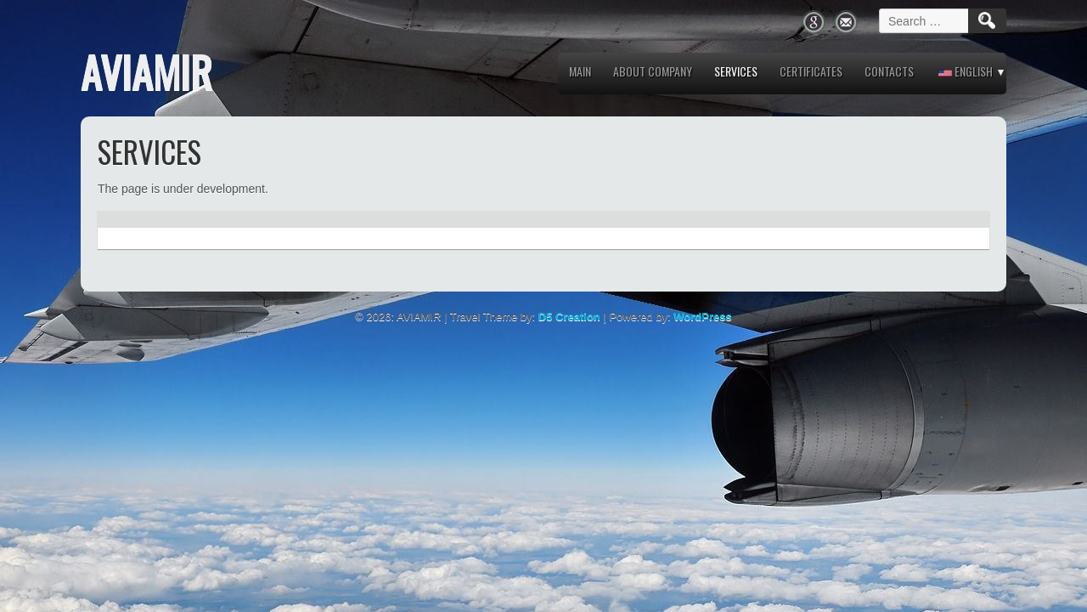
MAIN (580, 71)
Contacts (889, 71)
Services (736, 71)
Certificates (811, 71)
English (965, 71)
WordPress (702, 316)
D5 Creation (569, 316)
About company (652, 71)
